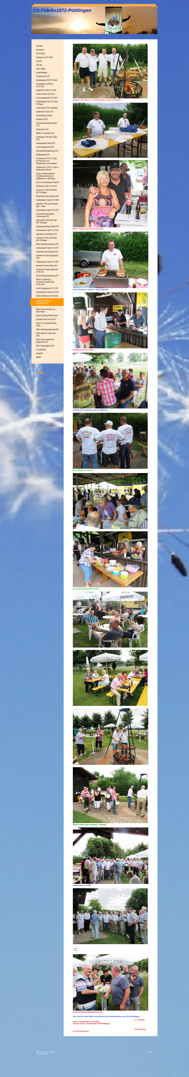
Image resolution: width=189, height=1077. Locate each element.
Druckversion (42, 1052)
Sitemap (51, 1052)
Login (150, 1051)
